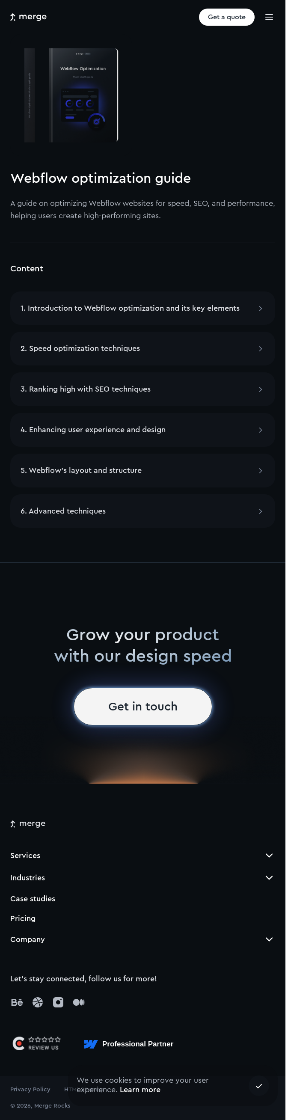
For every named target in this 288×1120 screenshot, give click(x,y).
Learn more (140, 1089)
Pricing (23, 918)
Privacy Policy (30, 1090)
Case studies (32, 899)
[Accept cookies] (259, 1085)
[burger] (269, 17)
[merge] (27, 823)
